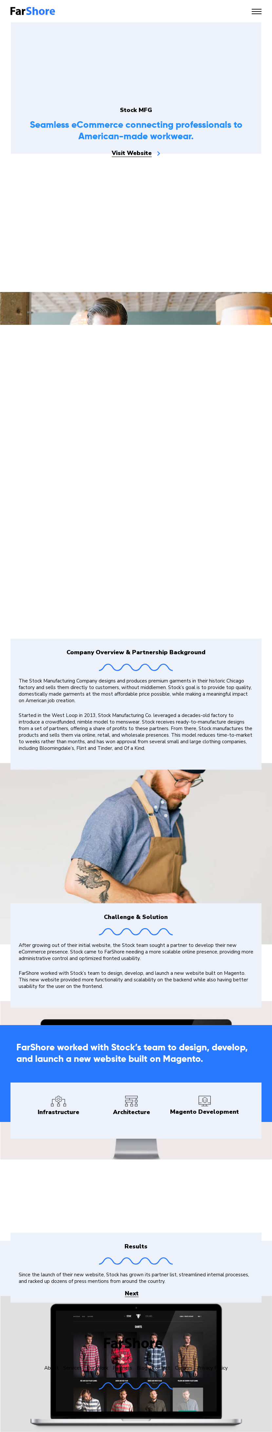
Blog (142, 1368)
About (51, 1368)
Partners (122, 1368)
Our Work (97, 1368)
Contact (161, 1368)
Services (72, 1368)
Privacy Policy (212, 1368)
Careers (183, 1368)
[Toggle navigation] (257, 11)
